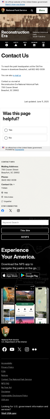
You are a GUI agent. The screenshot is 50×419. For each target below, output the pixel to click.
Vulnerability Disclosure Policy (14, 395)
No (10, 137)
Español (6, 201)
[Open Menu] (42, 10)
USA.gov (5, 399)
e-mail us (17, 75)
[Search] (25, 222)
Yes (10, 130)
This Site (25, 230)
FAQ (4, 193)
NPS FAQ (5, 383)
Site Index (7, 197)
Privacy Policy (7, 367)
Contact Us (7, 184)
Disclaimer (5, 391)
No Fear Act (6, 387)
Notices (4, 375)
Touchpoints (19, 150)
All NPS (25, 237)
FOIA (3, 371)
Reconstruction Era (15, 34)
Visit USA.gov (8, 413)
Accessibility (6, 363)
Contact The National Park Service (16, 379)
